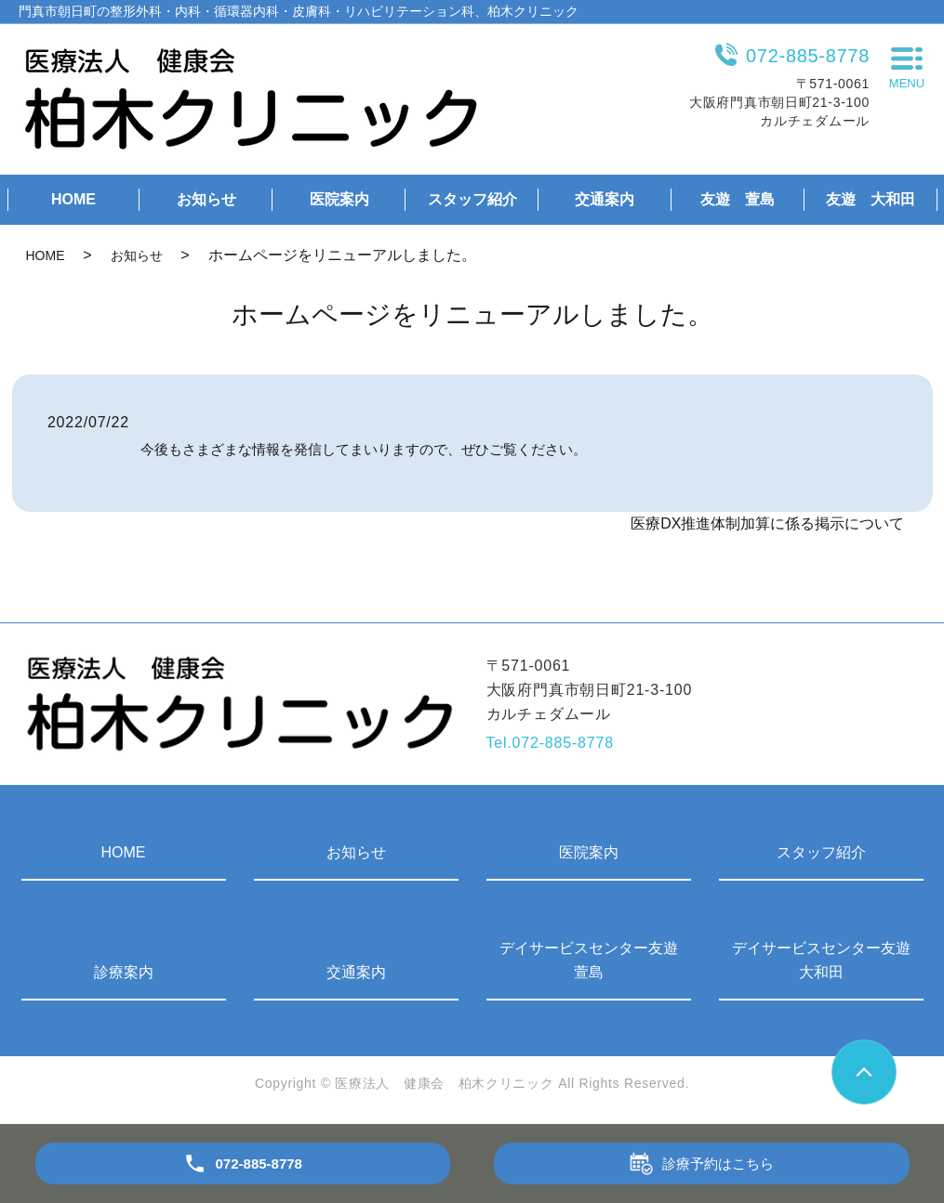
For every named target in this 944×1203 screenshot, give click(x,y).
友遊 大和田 (870, 199)
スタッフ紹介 (472, 199)
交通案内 (604, 199)
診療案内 (123, 972)
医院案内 (339, 199)
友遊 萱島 (737, 199)
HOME (73, 199)
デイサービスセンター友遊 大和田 (828, 960)
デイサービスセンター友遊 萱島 (595, 960)
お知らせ (206, 199)
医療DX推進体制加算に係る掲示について (767, 523)
